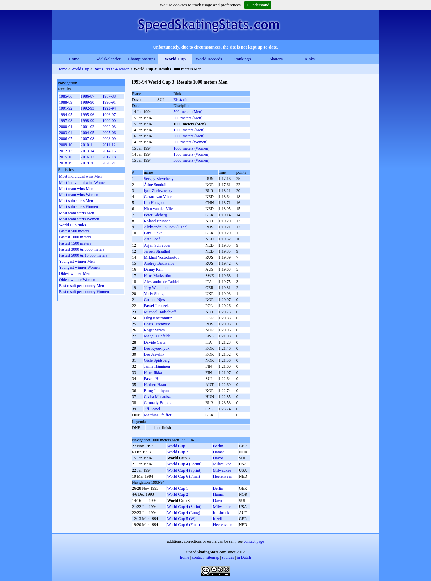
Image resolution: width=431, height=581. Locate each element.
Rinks (310, 58)
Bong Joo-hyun (156, 390)
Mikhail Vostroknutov (161, 257)
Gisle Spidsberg (157, 360)
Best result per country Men (81, 285)
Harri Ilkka (153, 372)
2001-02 (87, 126)
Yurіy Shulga (154, 293)
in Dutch (244, 557)
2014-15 (109, 151)
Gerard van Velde (158, 196)
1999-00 (109, 120)
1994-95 (65, 114)
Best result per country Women (84, 291)
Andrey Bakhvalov (159, 263)
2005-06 (109, 132)
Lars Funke (153, 233)
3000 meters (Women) (191, 160)
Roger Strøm (154, 330)
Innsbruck (221, 512)
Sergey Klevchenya (159, 178)
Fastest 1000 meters (75, 237)
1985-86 (65, 96)
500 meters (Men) (187, 111)
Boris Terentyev (157, 324)
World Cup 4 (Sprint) (184, 464)
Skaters (276, 58)
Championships (141, 58)
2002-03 (109, 126)
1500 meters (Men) (188, 130)
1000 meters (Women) (191, 148)
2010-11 (87, 144)
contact (198, 557)
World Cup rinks (72, 225)
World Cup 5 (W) (181, 518)
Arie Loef (152, 239)
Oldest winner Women (77, 279)
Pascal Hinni (154, 378)
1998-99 (87, 120)
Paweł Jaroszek (156, 305)
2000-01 (65, 126)
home (184, 557)
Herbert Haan (155, 384)
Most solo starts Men (76, 200)
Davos (218, 458)
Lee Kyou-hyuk (157, 348)
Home (74, 58)
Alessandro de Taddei (161, 281)
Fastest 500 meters (74, 231)
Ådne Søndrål (155, 184)
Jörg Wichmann (156, 287)
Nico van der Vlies (159, 208)
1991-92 (65, 108)
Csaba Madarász (157, 396)
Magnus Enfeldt (157, 336)
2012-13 (65, 151)
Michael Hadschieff (160, 312)
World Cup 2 (177, 452)
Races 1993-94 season (111, 69)
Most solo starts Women (78, 206)
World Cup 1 (177, 446)
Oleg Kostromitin (158, 318)
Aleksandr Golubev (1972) (166, 227)
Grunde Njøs (154, 299)
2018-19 (65, 163)
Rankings (242, 58)
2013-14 (87, 151)
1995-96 (87, 114)
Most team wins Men (76, 188)
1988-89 (65, 102)
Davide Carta (155, 342)
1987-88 (109, 96)
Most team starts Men (76, 213)
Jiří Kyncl (152, 409)
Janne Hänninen (157, 366)
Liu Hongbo (154, 202)
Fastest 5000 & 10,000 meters (83, 255)
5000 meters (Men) (188, 136)
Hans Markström (157, 275)
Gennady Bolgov (158, 402)
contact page (254, 541)
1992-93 (87, 108)
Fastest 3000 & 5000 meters (81, 249)
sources (228, 557)
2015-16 (65, 157)
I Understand (257, 4)
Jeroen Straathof (157, 251)
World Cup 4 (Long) (183, 512)
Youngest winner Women (79, 267)
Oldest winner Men (74, 273)
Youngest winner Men (77, 261)
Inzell (217, 518)
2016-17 (87, 157)
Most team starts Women (79, 219)
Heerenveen (222, 476)
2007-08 (87, 138)
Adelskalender (107, 58)
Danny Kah (153, 269)
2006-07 (65, 138)
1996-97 (109, 114)
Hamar (218, 452)
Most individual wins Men (80, 176)
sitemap (212, 557)
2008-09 (109, 138)
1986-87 (87, 96)
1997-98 (65, 120)
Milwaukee (222, 464)
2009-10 (65, 144)
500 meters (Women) (190, 142)
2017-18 (109, 157)
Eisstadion (181, 99)
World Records (209, 58)
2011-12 (109, 144)
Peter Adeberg (155, 215)
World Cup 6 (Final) (183, 476)
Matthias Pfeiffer (157, 415)
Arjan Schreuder (157, 245)
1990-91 (109, 102)
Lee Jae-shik (154, 354)
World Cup (175, 58)
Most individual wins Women (83, 182)
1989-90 (87, 102)
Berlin (218, 446)
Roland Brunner (157, 221)
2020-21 (109, 163)
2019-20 (87, 163)
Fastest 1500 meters (75, 243)
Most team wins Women (78, 194)
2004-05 (87, 132)
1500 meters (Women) (191, 154)
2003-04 (65, 132)
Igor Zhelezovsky (158, 190)
